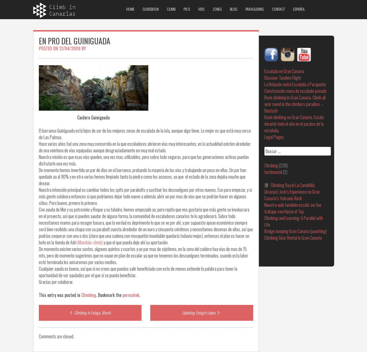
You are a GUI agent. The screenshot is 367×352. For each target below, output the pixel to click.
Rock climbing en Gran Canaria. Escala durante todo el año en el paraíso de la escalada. (294, 124)
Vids (201, 9)
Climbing (88, 295)
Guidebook (151, 9)
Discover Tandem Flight (282, 78)
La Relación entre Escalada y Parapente (295, 84)
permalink (131, 295)
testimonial (273, 172)
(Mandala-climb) (90, 242)
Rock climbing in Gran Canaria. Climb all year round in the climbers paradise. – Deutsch (295, 104)
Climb (171, 9)
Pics (187, 9)
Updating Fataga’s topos (201, 313)
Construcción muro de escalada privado (295, 91)
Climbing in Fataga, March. (90, 313)
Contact (278, 9)
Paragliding (254, 9)
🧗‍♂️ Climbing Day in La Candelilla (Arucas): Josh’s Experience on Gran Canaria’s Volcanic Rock (292, 192)
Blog (233, 9)
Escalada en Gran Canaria (284, 71)
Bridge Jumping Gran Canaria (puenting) (295, 231)
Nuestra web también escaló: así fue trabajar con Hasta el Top (292, 208)
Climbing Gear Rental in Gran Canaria (293, 237)
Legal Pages (274, 137)
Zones (217, 9)
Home (130, 9)
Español (299, 9)
